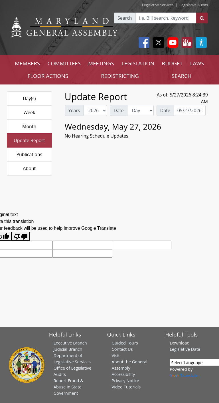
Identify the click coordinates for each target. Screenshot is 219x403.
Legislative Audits (193, 4)
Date (118, 110)
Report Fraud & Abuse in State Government (68, 387)
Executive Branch (70, 343)
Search (124, 18)
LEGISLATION (137, 63)
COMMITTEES (64, 63)
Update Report (29, 140)
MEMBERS (27, 63)
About (29, 168)
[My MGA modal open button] (185, 42)
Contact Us (122, 349)
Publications (29, 154)
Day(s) (29, 98)
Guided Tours (124, 343)
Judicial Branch (68, 349)
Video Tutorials (126, 387)
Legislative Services (158, 4)
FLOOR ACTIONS (48, 75)
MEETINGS (101, 63)
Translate (184, 375)
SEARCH (181, 75)
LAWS (197, 63)
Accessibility (123, 374)
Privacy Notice (125, 380)
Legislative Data (185, 349)
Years (74, 110)
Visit (115, 355)
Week (29, 112)
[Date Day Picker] (190, 110)
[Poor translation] (21, 236)
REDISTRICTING (120, 75)
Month (29, 126)
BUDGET (172, 63)
